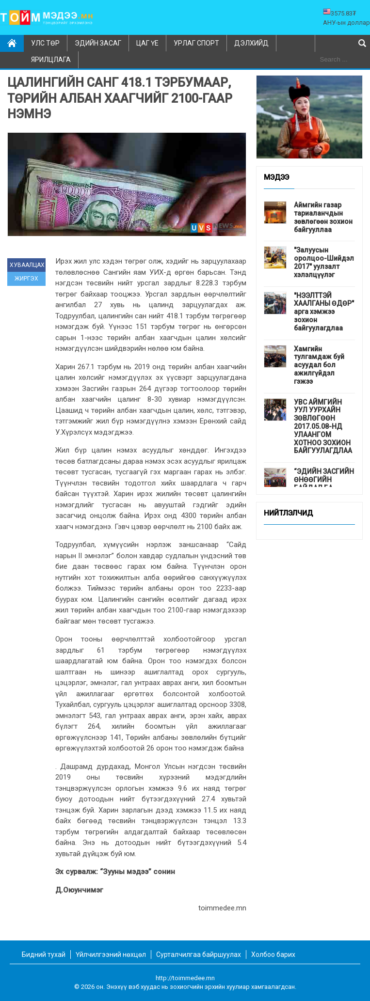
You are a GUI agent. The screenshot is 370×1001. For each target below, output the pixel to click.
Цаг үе (147, 43)
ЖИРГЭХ (26, 278)
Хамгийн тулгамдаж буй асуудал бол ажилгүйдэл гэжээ (319, 365)
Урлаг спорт (196, 43)
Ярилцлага (51, 59)
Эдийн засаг (98, 43)
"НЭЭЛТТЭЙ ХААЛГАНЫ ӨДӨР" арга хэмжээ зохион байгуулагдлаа (324, 312)
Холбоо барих (273, 954)
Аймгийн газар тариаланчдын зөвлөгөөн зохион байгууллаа (323, 217)
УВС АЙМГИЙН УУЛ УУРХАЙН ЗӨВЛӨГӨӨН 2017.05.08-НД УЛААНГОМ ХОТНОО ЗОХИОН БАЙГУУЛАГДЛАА (323, 426)
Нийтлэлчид (288, 513)
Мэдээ (276, 178)
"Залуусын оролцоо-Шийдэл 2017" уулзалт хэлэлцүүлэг (324, 262)
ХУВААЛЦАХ (27, 265)
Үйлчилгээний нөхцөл (111, 954)
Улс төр (45, 43)
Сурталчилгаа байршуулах (198, 954)
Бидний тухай (43, 954)
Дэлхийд (251, 43)
